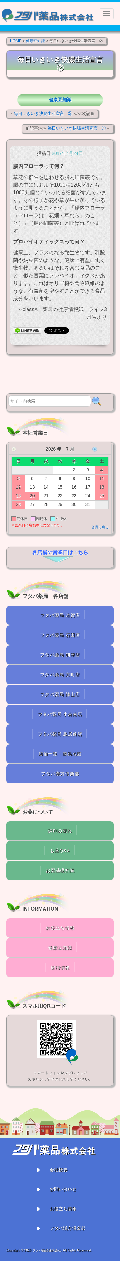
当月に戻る (100, 527)
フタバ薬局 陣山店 (60, 694)
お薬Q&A (60, 850)
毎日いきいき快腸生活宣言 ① (77, 128)
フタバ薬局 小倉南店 (60, 714)
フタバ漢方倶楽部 (60, 773)
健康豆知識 (60, 99)
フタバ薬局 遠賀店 (60, 615)
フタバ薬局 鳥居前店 (60, 734)
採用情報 (60, 967)
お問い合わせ (63, 1189)
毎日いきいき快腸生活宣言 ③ (43, 113)
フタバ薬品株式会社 (46, 1250)
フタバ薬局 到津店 (60, 654)
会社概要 (59, 1169)
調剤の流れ (60, 830)
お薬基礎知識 (60, 870)
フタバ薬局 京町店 (60, 674)
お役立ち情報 (60, 927)
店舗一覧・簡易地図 (60, 753)
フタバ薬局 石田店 (60, 635)
